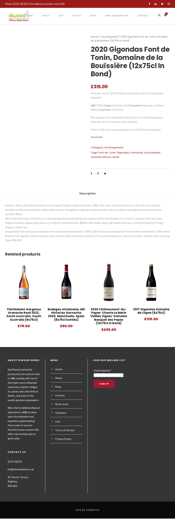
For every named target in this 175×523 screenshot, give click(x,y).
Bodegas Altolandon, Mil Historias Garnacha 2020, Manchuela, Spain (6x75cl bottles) (66, 314)
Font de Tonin (105, 152)
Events (76, 15)
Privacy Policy (63, 438)
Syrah (103, 157)
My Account (62, 403)
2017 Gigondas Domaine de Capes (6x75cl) (151, 311)
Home (28, 15)
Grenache (132, 152)
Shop (93, 15)
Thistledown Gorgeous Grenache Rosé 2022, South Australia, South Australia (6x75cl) (23, 314)
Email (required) (104, 370)
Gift (60, 15)
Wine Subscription (118, 15)
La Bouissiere (147, 152)
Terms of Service (65, 430)
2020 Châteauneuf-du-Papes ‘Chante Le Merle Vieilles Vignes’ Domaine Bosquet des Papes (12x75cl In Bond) (109, 316)
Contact (144, 15)
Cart (57, 421)
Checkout (61, 412)
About (45, 15)
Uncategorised (107, 36)
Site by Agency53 (87, 514)
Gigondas (120, 152)
